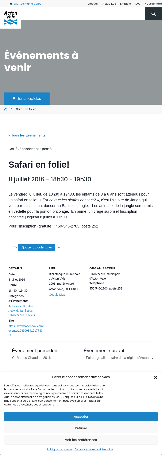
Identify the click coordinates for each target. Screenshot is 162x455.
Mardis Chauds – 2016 (33, 358)
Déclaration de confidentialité (94, 449)
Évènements (5, 109)
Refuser (81, 428)
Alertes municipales (25, 4)
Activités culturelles (21, 306)
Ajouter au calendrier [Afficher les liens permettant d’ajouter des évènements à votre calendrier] (36, 247)
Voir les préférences (81, 440)
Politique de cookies (60, 449)
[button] (156, 377)
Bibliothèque (16, 315)
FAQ (137, 4)
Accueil (93, 4)
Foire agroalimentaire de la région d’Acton (118, 358)
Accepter (81, 416)
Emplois (125, 4)
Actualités (109, 4)
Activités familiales (20, 310)
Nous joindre (153, 4)
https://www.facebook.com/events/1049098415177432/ (26, 330)
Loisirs (30, 315)
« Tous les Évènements (27, 135)
